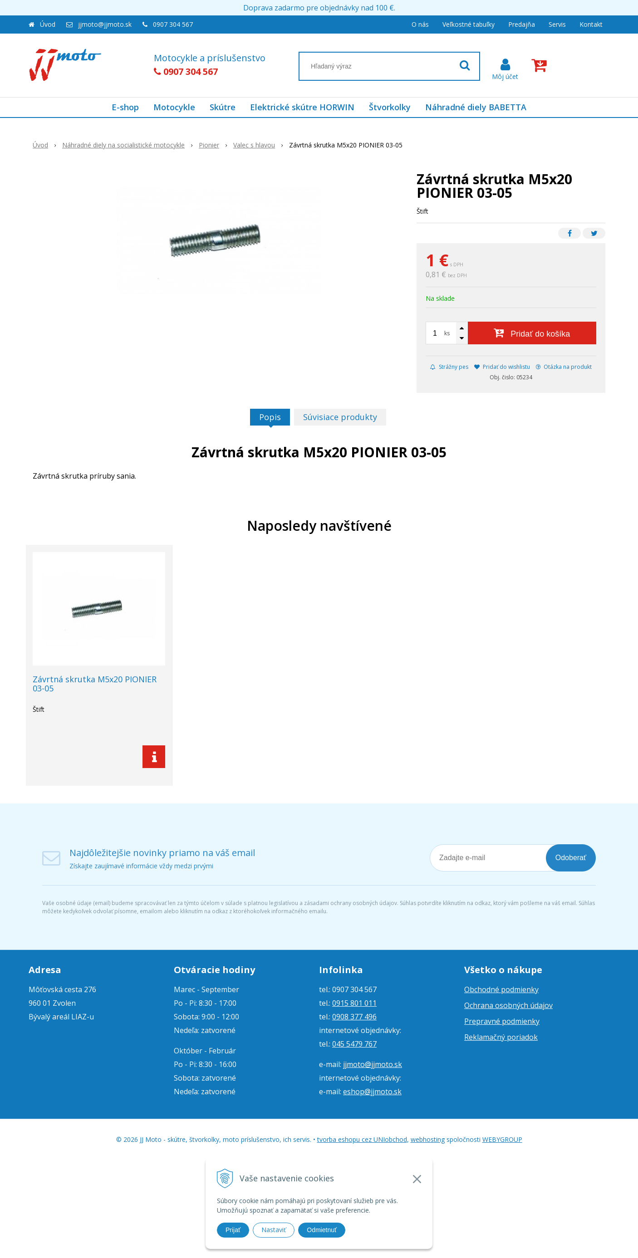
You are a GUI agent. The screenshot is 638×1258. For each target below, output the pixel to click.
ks (447, 333)
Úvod (47, 24)
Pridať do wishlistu (502, 367)
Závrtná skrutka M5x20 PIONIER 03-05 (95, 684)
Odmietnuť (322, 1230)
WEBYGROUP (502, 1139)
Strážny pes (449, 367)
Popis (270, 416)
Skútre (223, 107)
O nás (420, 24)
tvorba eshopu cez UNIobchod (362, 1139)
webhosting (428, 1139)
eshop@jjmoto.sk (372, 1091)
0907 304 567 (173, 24)
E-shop (125, 107)
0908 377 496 (354, 1017)
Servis (557, 24)
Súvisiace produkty (340, 416)
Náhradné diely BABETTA (475, 107)
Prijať (233, 1230)
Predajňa (521, 24)
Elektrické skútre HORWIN (302, 107)
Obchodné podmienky (501, 989)
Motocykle (174, 107)
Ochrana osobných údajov (508, 1005)
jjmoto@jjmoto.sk (105, 24)
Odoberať (570, 858)
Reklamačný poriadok (501, 1037)
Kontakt (591, 24)
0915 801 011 (354, 1003)
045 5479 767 (354, 1044)
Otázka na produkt (564, 367)
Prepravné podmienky (502, 1021)
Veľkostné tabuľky (468, 24)
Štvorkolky (390, 107)
